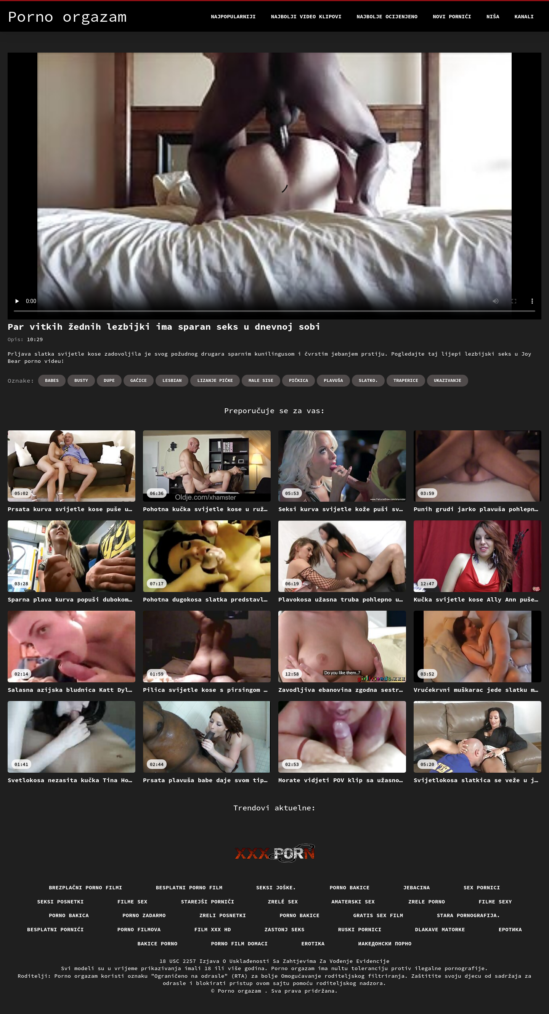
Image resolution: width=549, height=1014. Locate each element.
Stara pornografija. (468, 915)
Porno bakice (350, 887)
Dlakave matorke (440, 929)
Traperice (405, 380)
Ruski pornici (360, 929)
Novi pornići (452, 16)
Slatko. (368, 380)
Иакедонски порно (385, 943)
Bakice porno (158, 943)
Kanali (524, 16)
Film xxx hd (212, 929)
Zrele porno (426, 901)
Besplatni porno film (189, 887)
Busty (81, 380)
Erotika (312, 943)
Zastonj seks (285, 929)
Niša (492, 16)
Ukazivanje (447, 380)
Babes (52, 380)
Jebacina (416, 887)
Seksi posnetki (60, 901)
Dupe (109, 380)
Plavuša (333, 380)
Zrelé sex (283, 901)
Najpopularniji (233, 16)
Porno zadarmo (144, 915)
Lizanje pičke (215, 380)
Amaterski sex (353, 901)
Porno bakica (69, 915)
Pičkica (298, 380)
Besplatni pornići (55, 929)
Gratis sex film (378, 915)
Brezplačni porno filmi (85, 887)
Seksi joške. (276, 887)
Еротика (510, 929)
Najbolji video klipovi (306, 16)
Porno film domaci (239, 943)
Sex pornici (482, 887)
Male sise (261, 380)
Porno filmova (139, 929)
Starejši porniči (207, 901)
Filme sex (132, 901)
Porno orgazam (241, 990)
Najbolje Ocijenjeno (387, 16)
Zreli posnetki (222, 915)
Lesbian (171, 380)
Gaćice (138, 380)
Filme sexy (495, 901)
